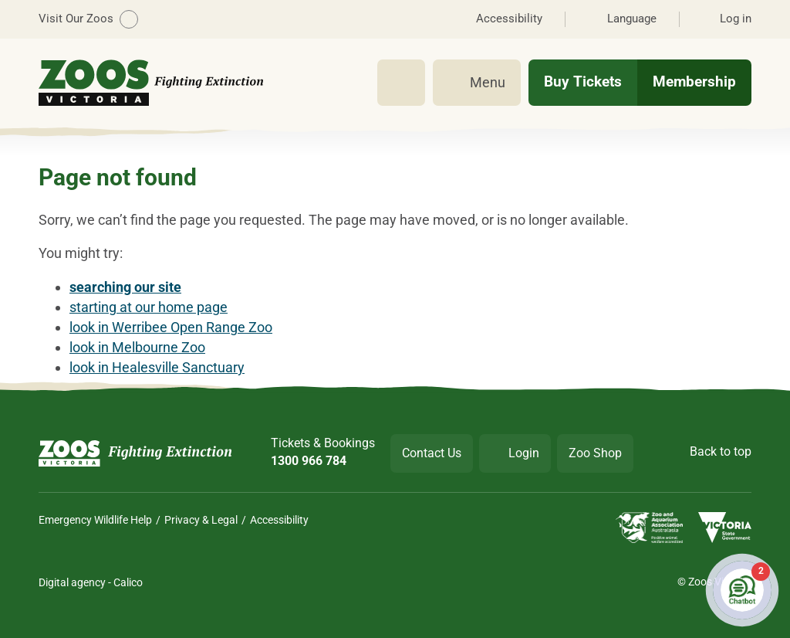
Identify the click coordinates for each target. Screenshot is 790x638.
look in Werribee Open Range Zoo (170, 327)
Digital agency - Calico (91, 582)
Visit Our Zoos (88, 19)
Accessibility (279, 520)
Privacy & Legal (201, 520)
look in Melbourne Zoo (137, 347)
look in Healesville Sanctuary (157, 367)
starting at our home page (148, 307)
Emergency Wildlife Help (95, 520)
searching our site (125, 287)
